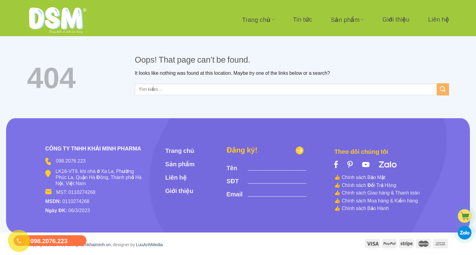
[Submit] (443, 89)
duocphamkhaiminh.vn (88, 244)
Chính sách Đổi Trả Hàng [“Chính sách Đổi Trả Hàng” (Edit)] (369, 185)
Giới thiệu (396, 19)
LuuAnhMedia (149, 244)
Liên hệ (438, 19)
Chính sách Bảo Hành (365, 208)
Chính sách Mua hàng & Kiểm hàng (380, 201)
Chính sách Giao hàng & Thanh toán (381, 193)
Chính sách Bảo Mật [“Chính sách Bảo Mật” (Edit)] (363, 177)
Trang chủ (258, 19)
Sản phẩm (347, 19)
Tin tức (302, 19)
